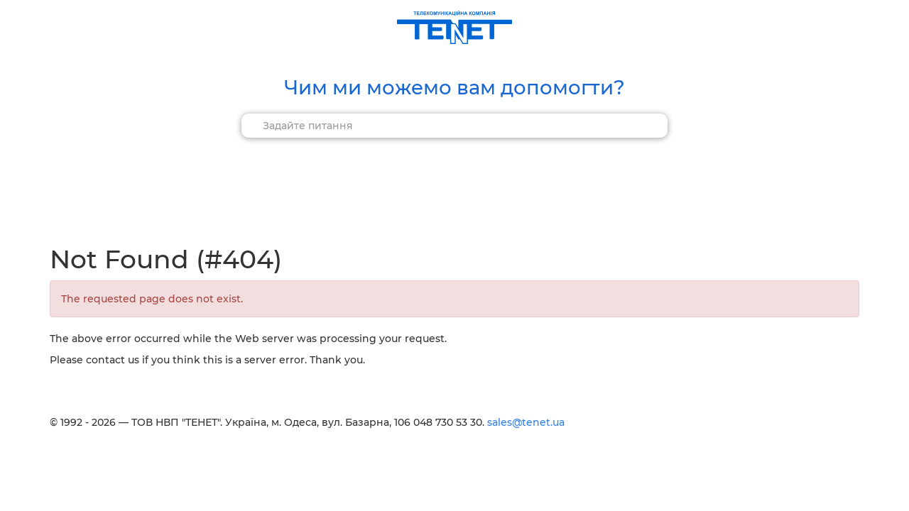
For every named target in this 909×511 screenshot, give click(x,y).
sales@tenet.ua (526, 422)
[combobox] (454, 126)
